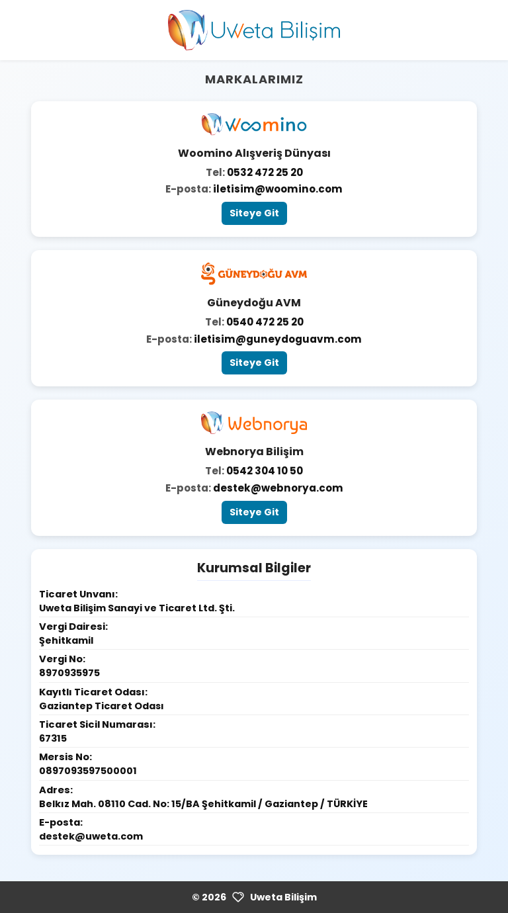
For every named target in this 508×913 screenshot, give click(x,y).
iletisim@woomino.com (278, 189)
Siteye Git (254, 213)
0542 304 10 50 (264, 471)
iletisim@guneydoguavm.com (278, 339)
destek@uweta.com (91, 836)
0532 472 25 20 (265, 172)
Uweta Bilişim (283, 897)
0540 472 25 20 (265, 322)
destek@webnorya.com (278, 488)
